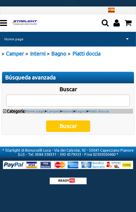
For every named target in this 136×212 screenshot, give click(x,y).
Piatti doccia (98, 111)
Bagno (80, 111)
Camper (53, 111)
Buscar (68, 89)
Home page (13, 39)
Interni (67, 111)
